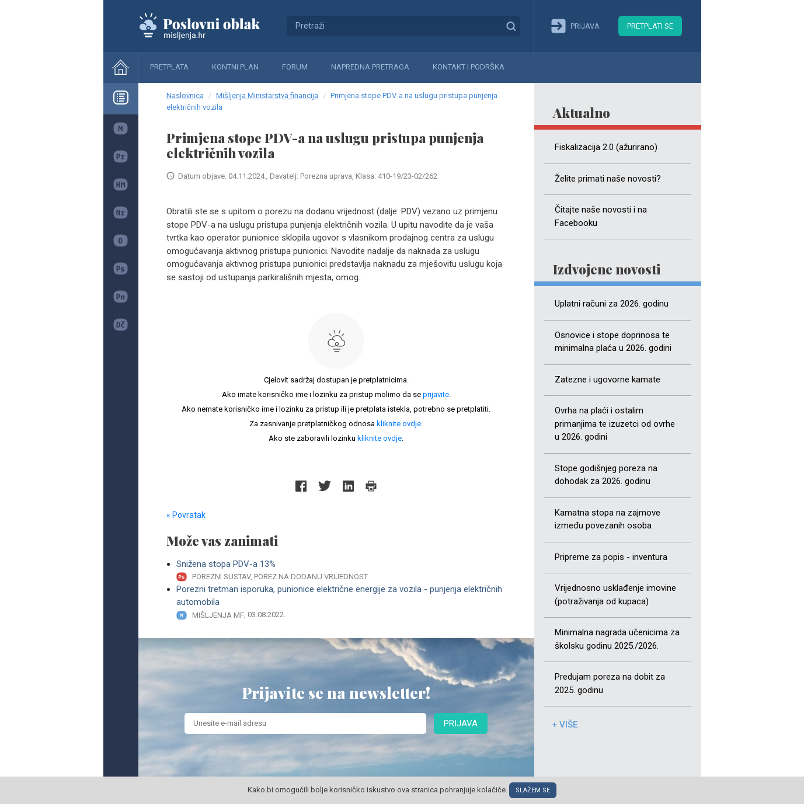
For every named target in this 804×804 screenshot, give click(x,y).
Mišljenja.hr (208, 26)
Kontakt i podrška (468, 66)
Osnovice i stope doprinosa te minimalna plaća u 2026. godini (613, 342)
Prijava (461, 723)
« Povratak (186, 515)
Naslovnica (185, 95)
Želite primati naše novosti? (608, 178)
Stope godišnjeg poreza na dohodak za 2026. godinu (606, 475)
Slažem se (533, 790)
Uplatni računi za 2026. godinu (612, 303)
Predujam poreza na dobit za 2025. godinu (610, 683)
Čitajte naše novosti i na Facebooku (601, 216)
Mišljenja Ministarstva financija (267, 95)
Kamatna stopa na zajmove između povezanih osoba (607, 519)
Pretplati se (650, 26)
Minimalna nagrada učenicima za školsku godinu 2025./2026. (617, 639)
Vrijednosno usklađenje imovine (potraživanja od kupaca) (615, 595)
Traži (511, 25)
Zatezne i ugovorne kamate (607, 379)
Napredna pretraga (370, 66)
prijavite (436, 394)
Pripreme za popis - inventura (611, 557)
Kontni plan (235, 66)
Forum (295, 66)
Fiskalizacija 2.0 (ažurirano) (606, 147)
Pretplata (169, 66)
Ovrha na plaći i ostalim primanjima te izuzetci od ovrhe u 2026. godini (615, 423)
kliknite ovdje (399, 423)
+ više (564, 724)
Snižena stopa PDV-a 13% (341, 571)
